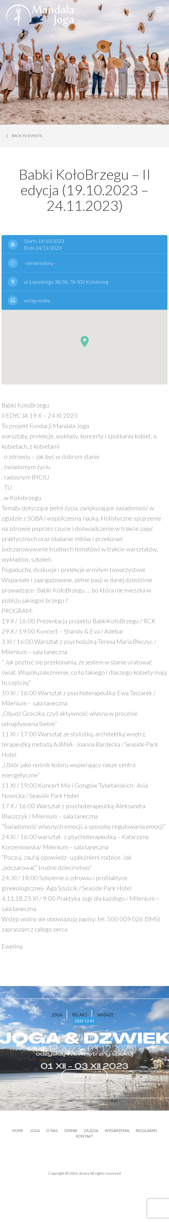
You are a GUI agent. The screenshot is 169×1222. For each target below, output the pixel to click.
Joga (35, 1131)
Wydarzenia (117, 1131)
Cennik (70, 1131)
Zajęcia (91, 1131)
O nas (52, 1131)
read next (84, 1076)
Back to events (24, 136)
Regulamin (146, 1131)
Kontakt (84, 1136)
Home (17, 1131)
